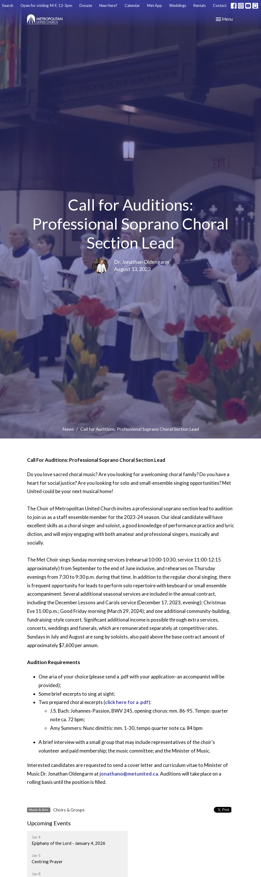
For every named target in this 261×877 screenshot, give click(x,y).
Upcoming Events (49, 823)
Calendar (132, 5)
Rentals (199, 5)
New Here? (108, 5)
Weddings (177, 5)
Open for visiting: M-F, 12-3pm (46, 5)
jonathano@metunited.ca (129, 774)
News (68, 429)
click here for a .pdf (126, 702)
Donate (85, 5)
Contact (219, 5)
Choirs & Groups (69, 809)
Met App (154, 5)
